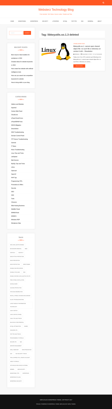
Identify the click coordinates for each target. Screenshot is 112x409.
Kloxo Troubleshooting (17, 149)
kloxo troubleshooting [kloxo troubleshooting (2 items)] (17, 299)
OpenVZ (13, 174)
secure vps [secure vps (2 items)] (13, 342)
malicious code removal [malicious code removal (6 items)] (17, 322)
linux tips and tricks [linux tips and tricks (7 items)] (16, 318)
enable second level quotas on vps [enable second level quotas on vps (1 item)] (20, 276)
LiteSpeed (55, 21)
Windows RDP (15, 219)
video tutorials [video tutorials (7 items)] (14, 361)
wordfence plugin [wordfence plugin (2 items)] (15, 377)
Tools (12, 198)
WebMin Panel (15, 209)
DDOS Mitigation (16, 125)
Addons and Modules (17, 104)
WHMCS (13, 216)
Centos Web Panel (16, 111)
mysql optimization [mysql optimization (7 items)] (15, 326)
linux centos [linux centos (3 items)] (13, 310)
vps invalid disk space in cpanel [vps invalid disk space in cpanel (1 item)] (19, 365)
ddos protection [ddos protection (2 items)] (15, 264)
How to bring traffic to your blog (20, 82)
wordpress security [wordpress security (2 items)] (16, 381)
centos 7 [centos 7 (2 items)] (20, 252)
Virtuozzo (14, 202)
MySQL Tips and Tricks (18, 163)
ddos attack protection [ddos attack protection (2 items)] (17, 256)
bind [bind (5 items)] (26, 248)
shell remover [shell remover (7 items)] (14, 349)
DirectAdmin (14, 128)
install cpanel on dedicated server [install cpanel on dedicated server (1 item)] (20, 295)
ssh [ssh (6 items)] (11, 353)
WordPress (34, 21)
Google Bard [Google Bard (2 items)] (13, 284)
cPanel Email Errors (17, 118)
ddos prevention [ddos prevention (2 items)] (15, 260)
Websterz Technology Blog (56, 9)
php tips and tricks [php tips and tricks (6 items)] (15, 334)
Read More (79, 66)
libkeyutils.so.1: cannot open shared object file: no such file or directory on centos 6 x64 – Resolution (87, 48)
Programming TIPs (16, 181)
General (90, 21)
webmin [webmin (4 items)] (12, 369)
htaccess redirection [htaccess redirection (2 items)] (16, 291)
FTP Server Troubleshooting (19, 139)
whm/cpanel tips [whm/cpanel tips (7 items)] (14, 373)
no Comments (97, 54)
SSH (82, 21)
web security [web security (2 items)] (21, 369)
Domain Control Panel (17, 135)
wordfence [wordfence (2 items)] (26, 373)
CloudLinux (14, 114)
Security (45, 21)
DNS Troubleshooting (17, 132)
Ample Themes (72, 404)
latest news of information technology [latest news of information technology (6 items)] (18, 305)
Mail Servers (15, 160)
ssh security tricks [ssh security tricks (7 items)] (21, 353)
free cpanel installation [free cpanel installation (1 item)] (17, 280)
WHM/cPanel (22, 21)
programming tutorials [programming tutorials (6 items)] (17, 338)
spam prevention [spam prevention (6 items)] (26, 349)
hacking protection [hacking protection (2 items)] (15, 287)
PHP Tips (74, 21)
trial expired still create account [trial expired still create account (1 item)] (20, 357)
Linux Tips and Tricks (17, 153)
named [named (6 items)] (26, 326)
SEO (12, 191)
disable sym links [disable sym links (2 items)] (15, 272)
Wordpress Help (16, 223)
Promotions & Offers (17, 184)
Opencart (14, 170)
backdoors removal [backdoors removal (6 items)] (16, 248)
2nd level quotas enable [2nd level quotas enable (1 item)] (17, 244)
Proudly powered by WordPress (45, 404)
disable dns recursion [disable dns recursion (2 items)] (16, 268)
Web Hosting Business (18, 205)
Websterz (77, 54)
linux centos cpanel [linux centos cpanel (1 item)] (16, 314)
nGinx (13, 167)
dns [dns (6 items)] (24, 272)
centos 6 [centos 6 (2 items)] (12, 252)
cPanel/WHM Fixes (79, 43)
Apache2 (13, 107)
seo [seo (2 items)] (21, 342)
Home (12, 21)
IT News (13, 146)
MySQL (65, 21)
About (100, 21)
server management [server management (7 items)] (16, 345)
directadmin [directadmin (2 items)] (26, 264)
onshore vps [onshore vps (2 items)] (13, 330)
